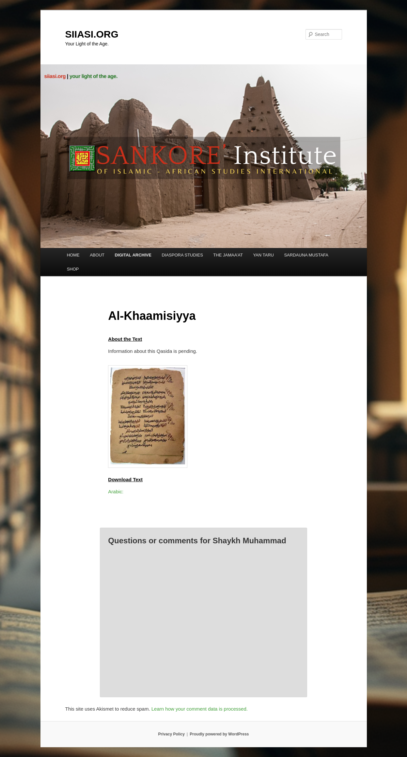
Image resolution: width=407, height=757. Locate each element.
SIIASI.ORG (91, 34)
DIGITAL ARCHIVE (133, 255)
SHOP (73, 269)
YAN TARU (263, 255)
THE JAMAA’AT (228, 255)
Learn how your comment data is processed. (199, 709)
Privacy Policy (171, 734)
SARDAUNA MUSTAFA (306, 255)
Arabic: (115, 491)
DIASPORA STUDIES (182, 255)
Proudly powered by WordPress (219, 734)
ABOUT (97, 255)
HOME (73, 255)
